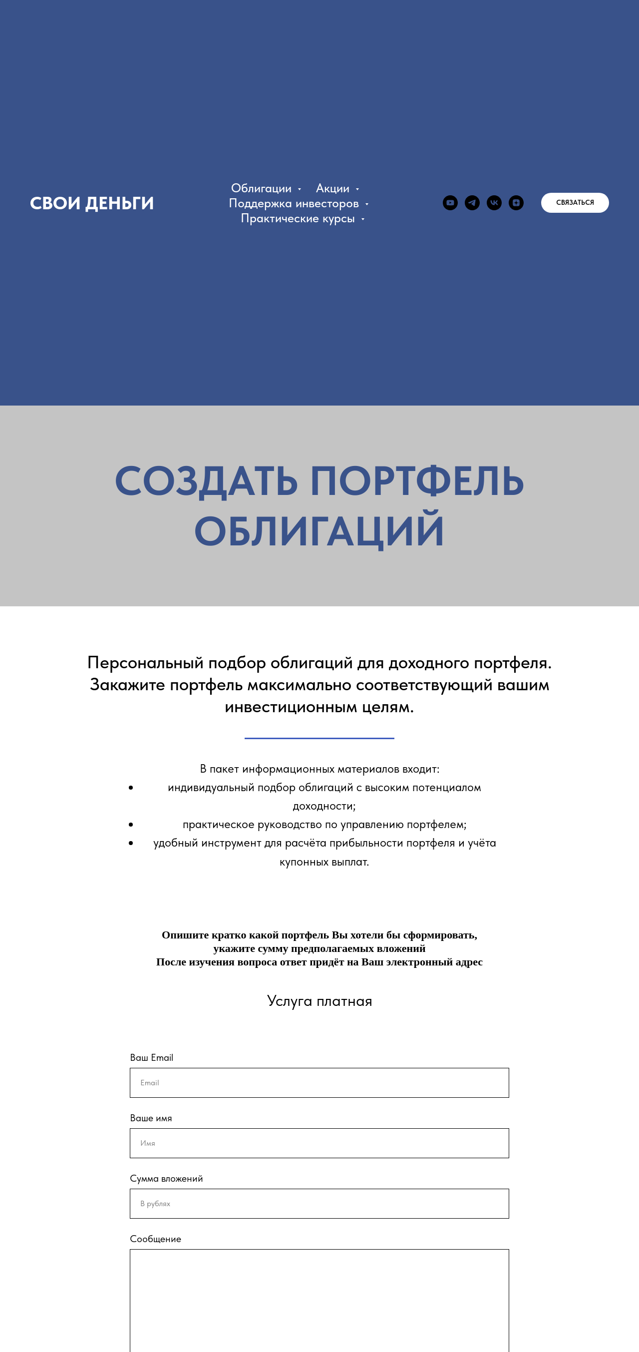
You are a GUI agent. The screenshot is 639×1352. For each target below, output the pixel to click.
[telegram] (472, 202)
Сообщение (155, 1239)
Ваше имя (151, 1118)
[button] (575, 203)
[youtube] (450, 202)
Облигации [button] (263, 187)
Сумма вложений (166, 1178)
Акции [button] (334, 187)
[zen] (516, 202)
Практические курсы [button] (299, 217)
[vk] (494, 202)
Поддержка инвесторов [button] (295, 202)
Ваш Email (151, 1057)
